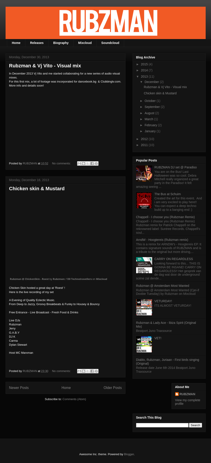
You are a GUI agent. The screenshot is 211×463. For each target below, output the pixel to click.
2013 (145, 76)
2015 (145, 64)
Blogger (129, 454)
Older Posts (113, 388)
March (149, 119)
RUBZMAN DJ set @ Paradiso (175, 167)
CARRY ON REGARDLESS (173, 259)
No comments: (61, 163)
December (152, 82)
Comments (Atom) (74, 399)
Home (16, 43)
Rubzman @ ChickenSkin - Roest (29, 279)
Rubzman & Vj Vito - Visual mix (45, 65)
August (150, 113)
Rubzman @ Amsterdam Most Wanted (162, 285)
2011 (145, 145)
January (151, 131)
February (151, 125)
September (153, 107)
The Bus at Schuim (167, 194)
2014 (145, 70)
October (151, 101)
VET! (157, 338)
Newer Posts (19, 388)
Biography (61, 43)
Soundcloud (110, 43)
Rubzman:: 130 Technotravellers (72, 279)
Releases (37, 43)
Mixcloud (85, 43)
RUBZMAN (187, 394)
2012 (145, 139)
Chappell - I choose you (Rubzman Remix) (165, 217)
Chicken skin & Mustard (37, 188)
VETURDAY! (163, 301)
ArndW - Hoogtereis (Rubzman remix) (162, 240)
